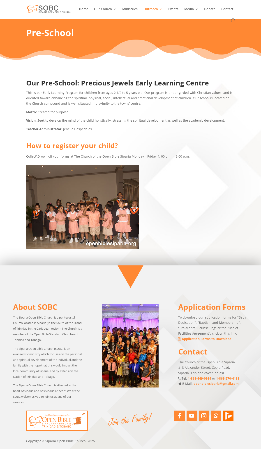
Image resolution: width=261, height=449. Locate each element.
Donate (209, 9)
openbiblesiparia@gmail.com (216, 390)
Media (189, 9)
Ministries (130, 9)
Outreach (150, 9)
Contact (227, 9)
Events (173, 9)
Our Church (103, 9)
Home (83, 9)
